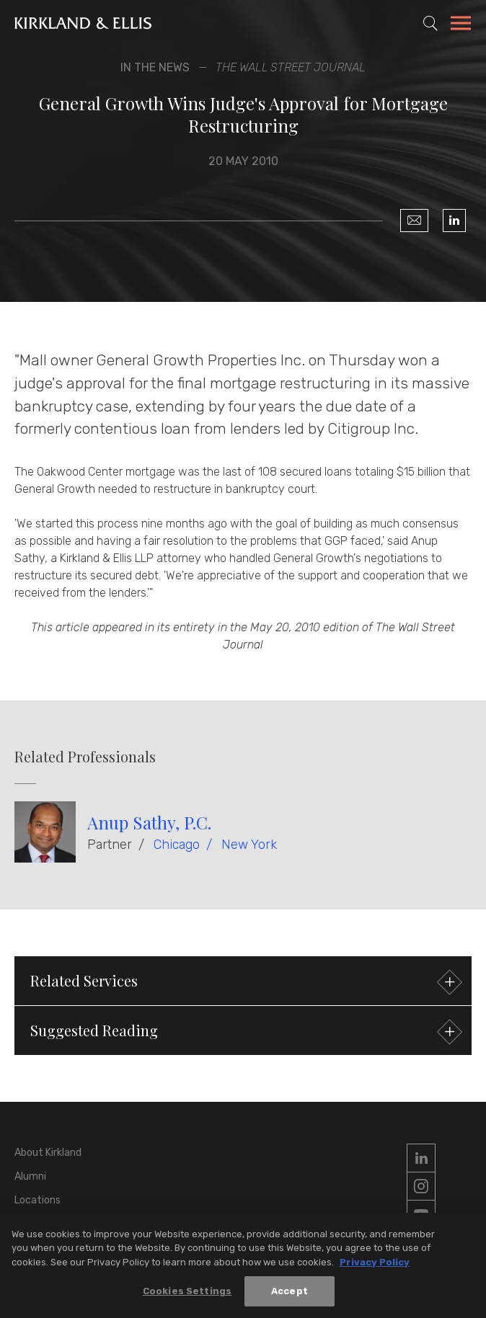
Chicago (177, 844)
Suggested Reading (244, 1032)
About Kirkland (47, 1152)
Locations (37, 1200)
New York (249, 844)
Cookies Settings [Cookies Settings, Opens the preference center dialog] (187, 1291)
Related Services (244, 982)
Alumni (30, 1176)
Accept (289, 1291)
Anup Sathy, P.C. (149, 822)
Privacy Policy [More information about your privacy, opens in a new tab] (375, 1262)
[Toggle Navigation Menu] (461, 25)
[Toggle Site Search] (430, 23)
